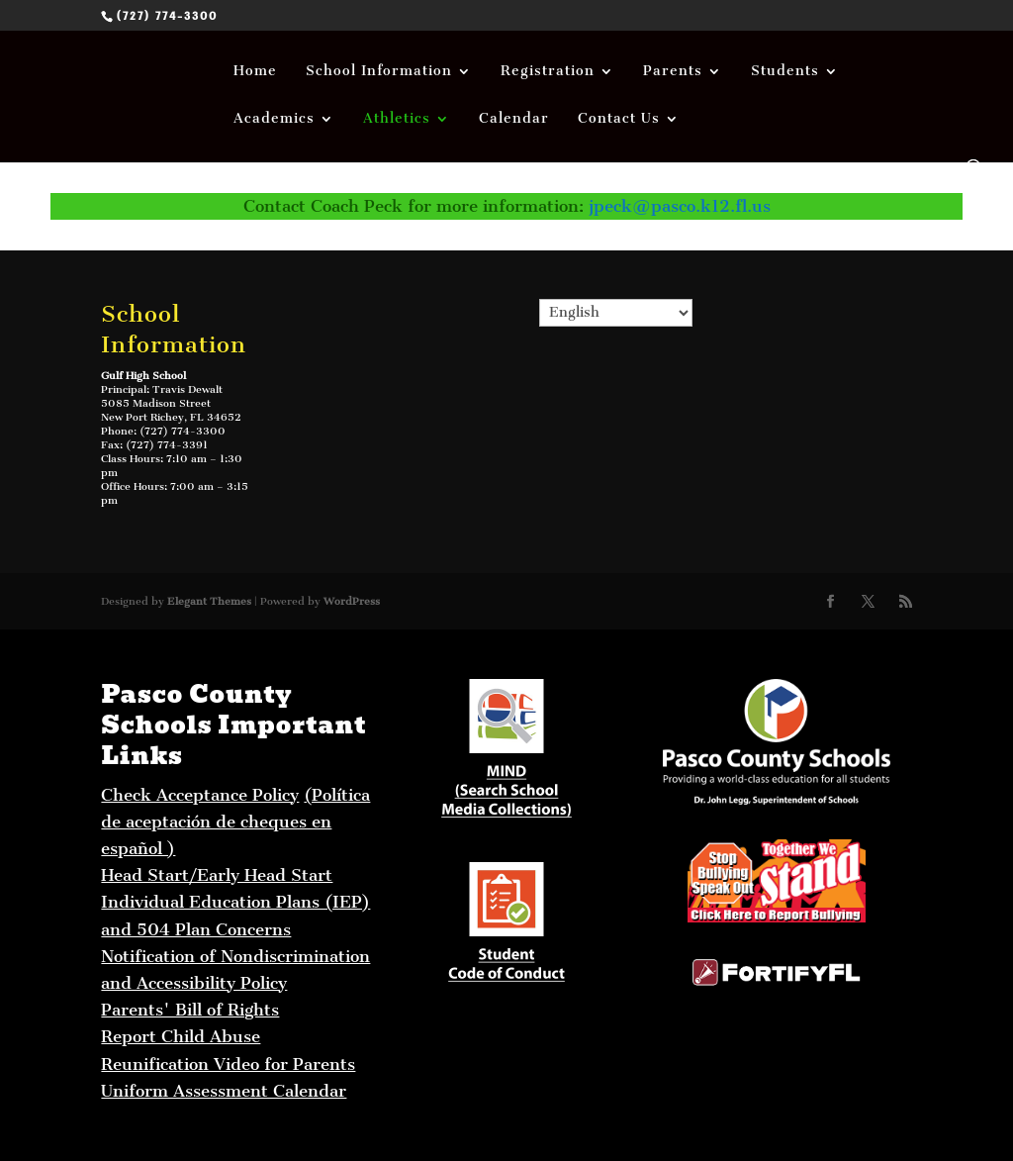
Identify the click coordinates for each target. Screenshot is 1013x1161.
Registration (548, 71)
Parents (672, 71)
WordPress (351, 601)
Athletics (396, 119)
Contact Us (619, 119)
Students (785, 71)
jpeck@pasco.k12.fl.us (680, 206)
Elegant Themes (209, 601)
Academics (274, 119)
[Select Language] (616, 313)
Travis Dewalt (187, 389)
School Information (379, 71)
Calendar (514, 119)
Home (255, 71)
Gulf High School (143, 375)
